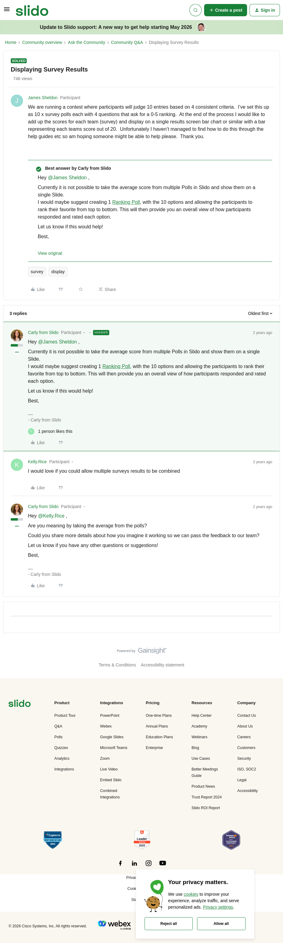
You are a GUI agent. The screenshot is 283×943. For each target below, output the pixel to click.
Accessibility (247, 791)
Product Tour (65, 715)
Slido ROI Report (206, 808)
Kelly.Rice (37, 461)
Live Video (109, 769)
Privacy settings (218, 907)
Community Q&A (127, 42)
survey (37, 271)
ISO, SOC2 (246, 769)
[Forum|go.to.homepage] (32, 10)
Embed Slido (110, 780)
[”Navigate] (20, 704)
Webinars (199, 737)
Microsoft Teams (113, 748)
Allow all (221, 924)
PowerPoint (109, 715)
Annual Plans (157, 726)
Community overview (42, 42)
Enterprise (154, 748)
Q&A (58, 726)
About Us (245, 726)
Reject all (169, 924)
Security (244, 758)
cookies (191, 894)
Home (10, 42)
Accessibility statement (162, 664)
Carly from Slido (43, 332)
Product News (203, 786)
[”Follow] (120, 866)
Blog (195, 748)
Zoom (105, 758)
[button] (6, 11)
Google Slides (111, 737)
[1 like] (50, 431)
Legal (241, 780)
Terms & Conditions (117, 664)
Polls (58, 737)
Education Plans (159, 737)
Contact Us (246, 715)
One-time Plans (159, 715)
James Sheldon (43, 97)
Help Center (201, 715)
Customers (246, 748)
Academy (199, 726)
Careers (244, 737)
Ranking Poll (126, 202)
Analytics (61, 758)
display (58, 271)
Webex (106, 726)
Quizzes (61, 748)
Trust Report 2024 (207, 797)
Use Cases (201, 758)
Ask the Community (86, 42)
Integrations (64, 769)
